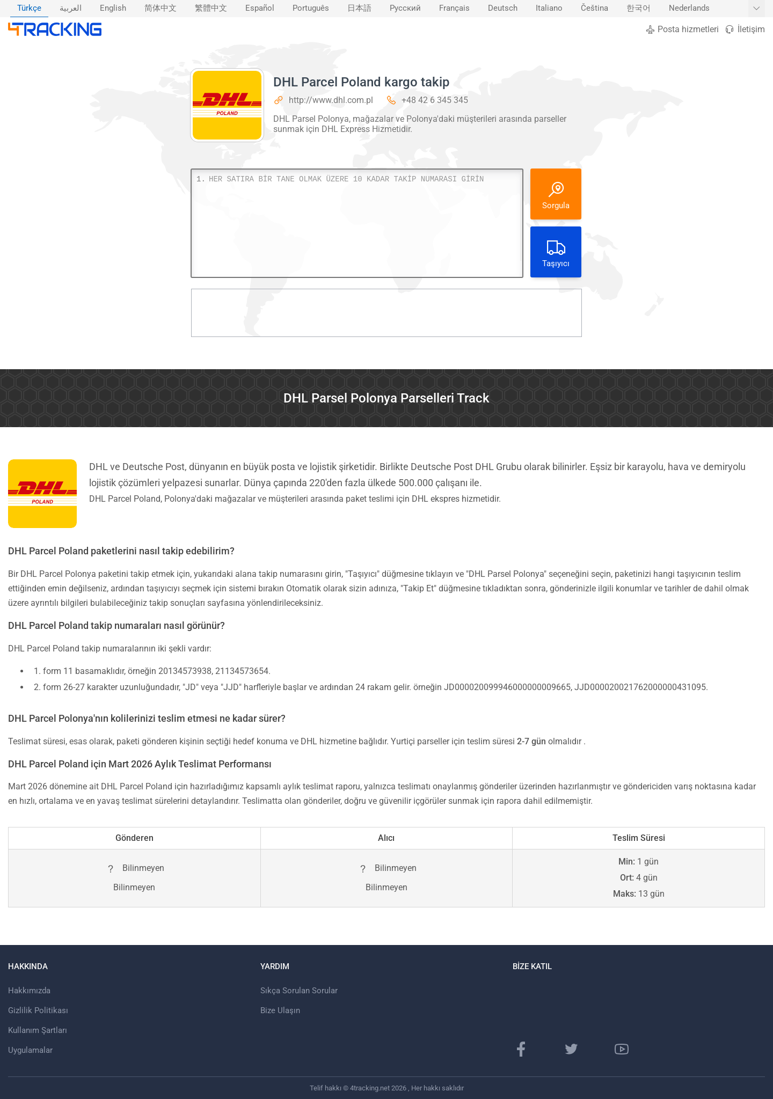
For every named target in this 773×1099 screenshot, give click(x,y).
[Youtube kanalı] (621, 1049)
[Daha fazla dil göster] (756, 8)
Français (454, 8)
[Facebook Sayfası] (521, 1049)
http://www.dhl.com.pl (331, 100)
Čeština (594, 8)
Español (259, 8)
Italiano (549, 8)
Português (311, 8)
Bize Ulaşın (280, 1010)
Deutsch (502, 8)
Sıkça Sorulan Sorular (299, 990)
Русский (405, 8)
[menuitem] (29, 8)
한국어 (638, 8)
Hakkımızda (29, 990)
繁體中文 (211, 8)
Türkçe (29, 8)
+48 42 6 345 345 (435, 100)
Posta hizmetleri (682, 29)
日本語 (359, 8)
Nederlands (689, 8)
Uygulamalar (30, 1050)
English (113, 8)
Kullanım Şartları (37, 1030)
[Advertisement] (386, 313)
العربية (71, 8)
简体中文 (160, 8)
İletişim (744, 29)
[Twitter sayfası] (571, 1049)
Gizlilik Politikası (38, 1010)
